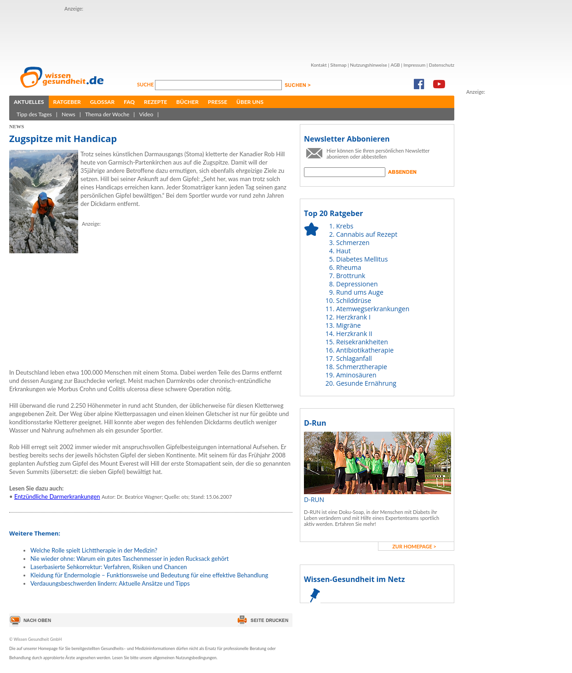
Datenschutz (441, 65)
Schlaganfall (354, 358)
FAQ (129, 101)
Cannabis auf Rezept (366, 234)
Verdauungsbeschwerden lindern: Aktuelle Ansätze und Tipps (110, 583)
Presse (217, 101)
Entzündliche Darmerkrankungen (57, 496)
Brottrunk (350, 275)
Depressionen (357, 283)
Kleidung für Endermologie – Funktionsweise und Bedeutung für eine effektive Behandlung (149, 575)
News (68, 114)
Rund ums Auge (359, 292)
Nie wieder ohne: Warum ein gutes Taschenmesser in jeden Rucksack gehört (129, 558)
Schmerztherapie (361, 366)
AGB (395, 65)
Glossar (102, 101)
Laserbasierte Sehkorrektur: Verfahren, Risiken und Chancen (108, 566)
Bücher (187, 101)
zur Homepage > (414, 546)
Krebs (344, 226)
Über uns (249, 101)
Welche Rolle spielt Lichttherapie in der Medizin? (93, 550)
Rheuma (348, 267)
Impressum (414, 65)
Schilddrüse (353, 300)
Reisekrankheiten (362, 341)
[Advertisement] (231, 33)
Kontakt (319, 65)
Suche (146, 84)
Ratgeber (67, 101)
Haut (343, 250)
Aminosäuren (356, 375)
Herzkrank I (353, 317)
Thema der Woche (107, 114)
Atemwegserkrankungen (372, 308)
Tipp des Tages (34, 114)
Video (146, 114)
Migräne (348, 325)
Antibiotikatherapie (365, 350)
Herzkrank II (354, 333)
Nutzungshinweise (368, 65)
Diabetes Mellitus (362, 259)
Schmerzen (353, 242)
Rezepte (155, 101)
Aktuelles (29, 101)
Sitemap (338, 65)
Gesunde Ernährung (366, 383)
